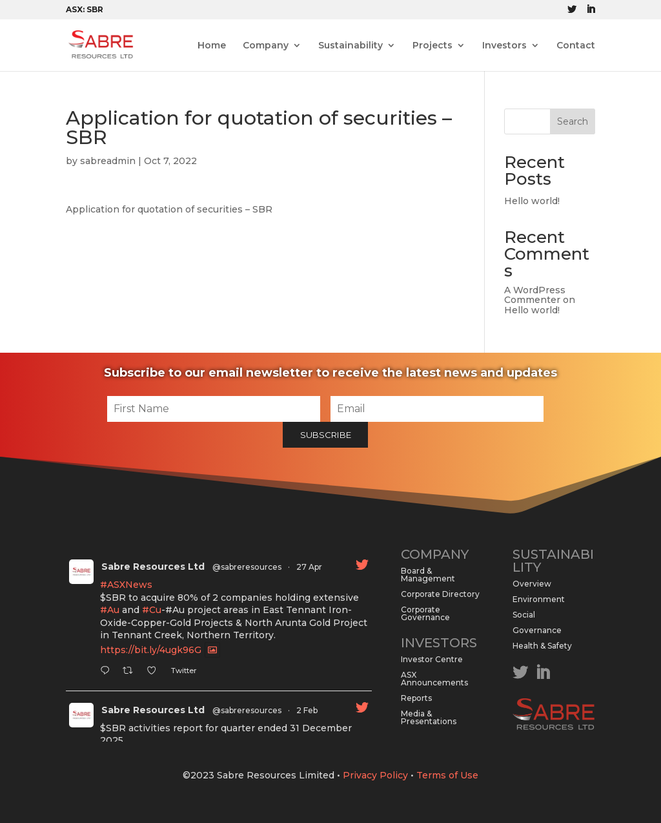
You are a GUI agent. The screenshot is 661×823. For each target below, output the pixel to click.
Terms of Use (447, 775)
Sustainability (350, 46)
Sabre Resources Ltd (153, 566)
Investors (504, 46)
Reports (416, 698)
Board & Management (428, 574)
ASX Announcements (434, 678)
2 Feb (307, 710)
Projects (432, 46)
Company (266, 46)
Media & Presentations (428, 717)
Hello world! (532, 201)
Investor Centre (432, 659)
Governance (537, 630)
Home (212, 46)
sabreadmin (108, 161)
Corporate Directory (440, 594)
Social (524, 615)
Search (572, 121)
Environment (539, 599)
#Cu (151, 610)
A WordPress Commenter (534, 295)
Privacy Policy (375, 775)
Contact (575, 46)
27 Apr (309, 567)
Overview (532, 584)
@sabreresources (246, 567)
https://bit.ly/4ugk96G (150, 650)
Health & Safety (542, 646)
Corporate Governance (425, 613)
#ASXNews (126, 584)
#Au (109, 610)
